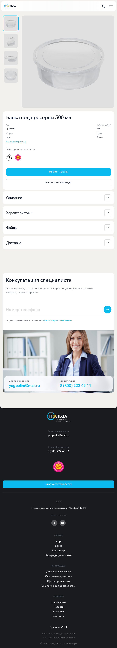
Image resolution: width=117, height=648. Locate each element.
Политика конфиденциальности (58, 633)
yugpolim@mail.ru (24, 389)
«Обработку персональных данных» (56, 324)
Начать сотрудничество (59, 484)
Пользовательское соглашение (59, 637)
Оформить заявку (58, 172)
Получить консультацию (58, 183)
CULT (64, 627)
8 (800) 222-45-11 (75, 389)
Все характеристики (16, 141)
